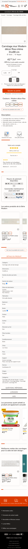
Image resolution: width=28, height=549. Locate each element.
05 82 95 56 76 (21, 1)
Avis (14, 396)
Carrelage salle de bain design (10, 379)
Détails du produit (14, 256)
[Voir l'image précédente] (3, 222)
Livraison (14, 392)
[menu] (3, 6)
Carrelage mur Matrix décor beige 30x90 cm (9, 478)
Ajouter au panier (14, 91)
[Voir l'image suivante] (18, 222)
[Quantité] (14, 80)
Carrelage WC (13, 382)
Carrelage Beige (14, 381)
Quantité (14, 77)
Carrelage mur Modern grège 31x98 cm (10, 236)
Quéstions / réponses (14, 388)
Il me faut (14, 70)
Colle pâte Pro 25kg (7, 428)
